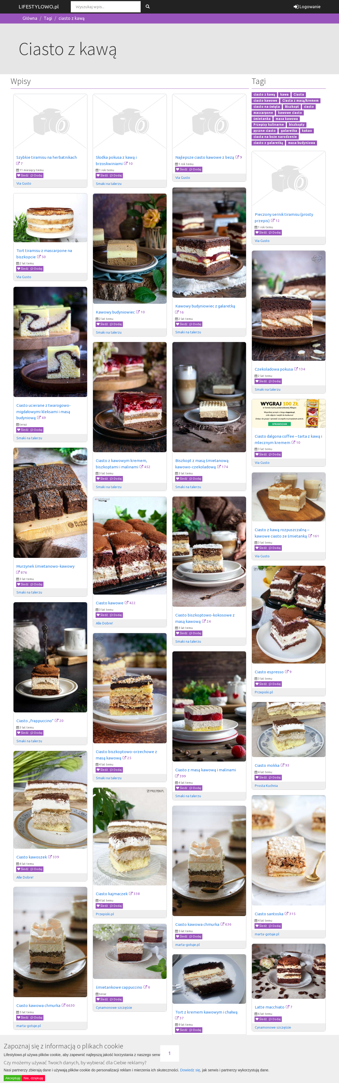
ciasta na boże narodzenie (275, 136)
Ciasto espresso (269, 672)
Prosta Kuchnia (266, 785)
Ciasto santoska (269, 914)
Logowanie (307, 6)
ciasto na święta (266, 106)
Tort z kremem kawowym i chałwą (206, 1012)
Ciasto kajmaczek (112, 893)
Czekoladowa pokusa (274, 369)
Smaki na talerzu (109, 183)
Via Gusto (23, 183)
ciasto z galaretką (268, 142)
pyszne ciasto (264, 131)
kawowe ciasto (290, 112)
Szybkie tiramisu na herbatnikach (46, 157)
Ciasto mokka (267, 765)
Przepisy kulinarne (268, 125)
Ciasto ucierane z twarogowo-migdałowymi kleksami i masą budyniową (43, 411)
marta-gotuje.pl (267, 934)
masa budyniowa (301, 142)
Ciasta (298, 94)
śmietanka (262, 118)
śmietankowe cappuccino (119, 987)
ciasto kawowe (265, 100)
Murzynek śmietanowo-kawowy (45, 566)
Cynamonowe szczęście (114, 1007)
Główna (30, 18)
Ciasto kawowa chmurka (197, 924)
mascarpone (263, 112)
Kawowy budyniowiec (115, 312)
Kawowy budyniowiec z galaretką (205, 306)
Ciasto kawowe (109, 603)
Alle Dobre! (104, 623)
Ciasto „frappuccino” (34, 720)
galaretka (289, 131)
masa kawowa (287, 118)
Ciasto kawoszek (31, 857)
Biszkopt (292, 106)
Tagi (48, 18)
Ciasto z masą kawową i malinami (205, 770)
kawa (284, 94)
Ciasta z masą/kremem (300, 100)
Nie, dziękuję (33, 1078)
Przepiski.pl (264, 692)
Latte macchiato (269, 1007)
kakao (307, 131)
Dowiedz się (190, 1070)
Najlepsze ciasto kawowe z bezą (204, 157)
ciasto (309, 106)
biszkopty (297, 125)
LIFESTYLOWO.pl (39, 7)
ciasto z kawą (71, 18)
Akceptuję (12, 1078)
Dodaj (36, 175)
